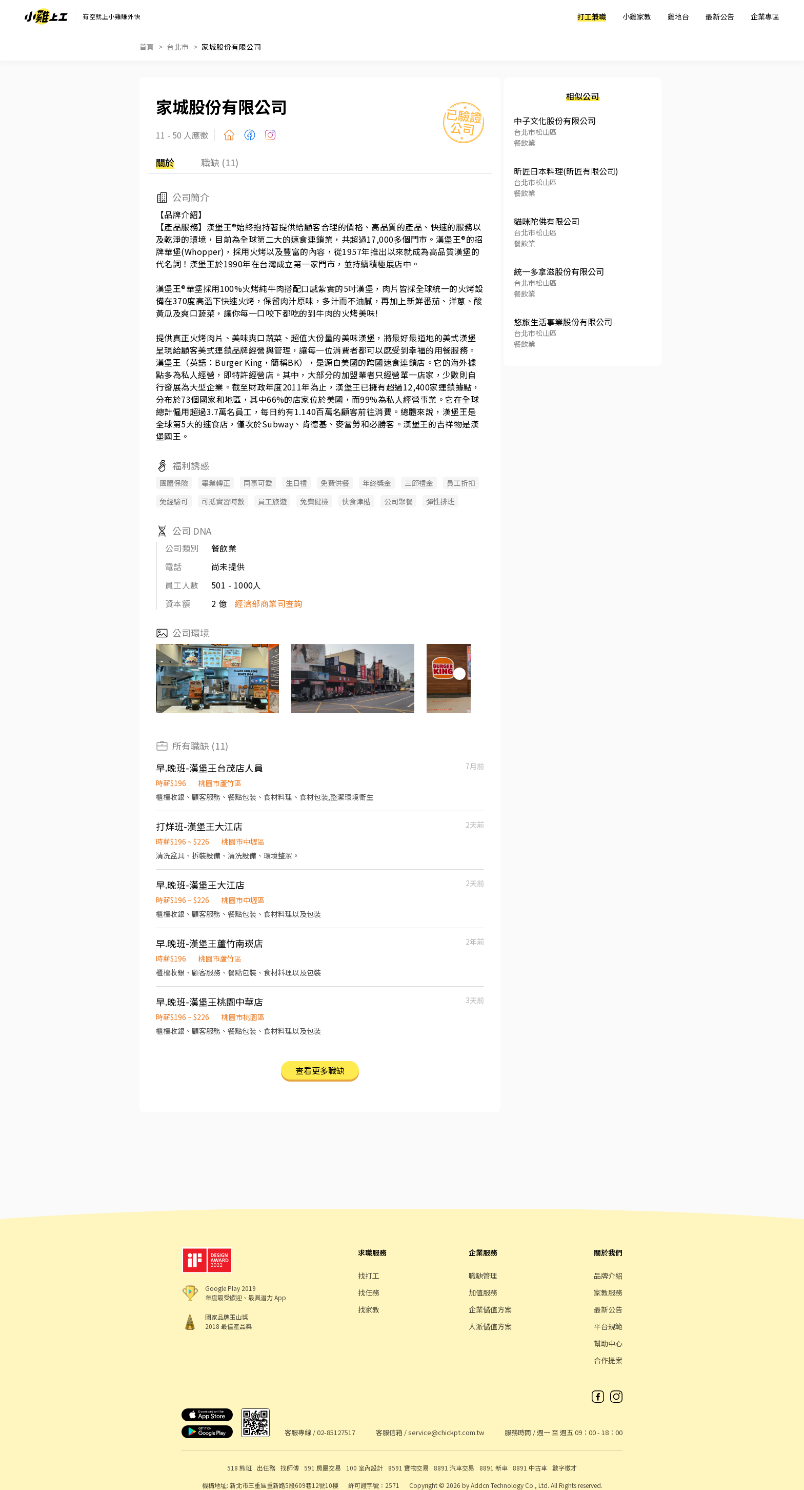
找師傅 (289, 1467)
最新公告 (720, 16)
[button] (459, 674)
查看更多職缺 (320, 1070)
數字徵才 (564, 1467)
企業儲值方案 (490, 1309)
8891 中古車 (530, 1467)
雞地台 (678, 16)
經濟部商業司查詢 (269, 603)
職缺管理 (483, 1275)
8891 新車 (493, 1467)
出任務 (266, 1467)
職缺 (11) (219, 162)
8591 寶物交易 (408, 1467)
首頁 (146, 47)
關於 (165, 162)
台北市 (178, 47)
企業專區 (765, 16)
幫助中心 (608, 1343)
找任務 (368, 1292)
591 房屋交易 (322, 1467)
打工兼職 (591, 16)
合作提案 (608, 1360)
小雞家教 (636, 16)
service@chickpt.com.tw (446, 1432)
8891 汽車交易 (454, 1467)
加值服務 (483, 1292)
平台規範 (608, 1326)
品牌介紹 (608, 1275)
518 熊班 (239, 1467)
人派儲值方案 (490, 1326)
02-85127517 (336, 1432)
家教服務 (608, 1292)
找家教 (368, 1309)
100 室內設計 (364, 1467)
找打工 (368, 1275)
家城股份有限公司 (231, 47)
